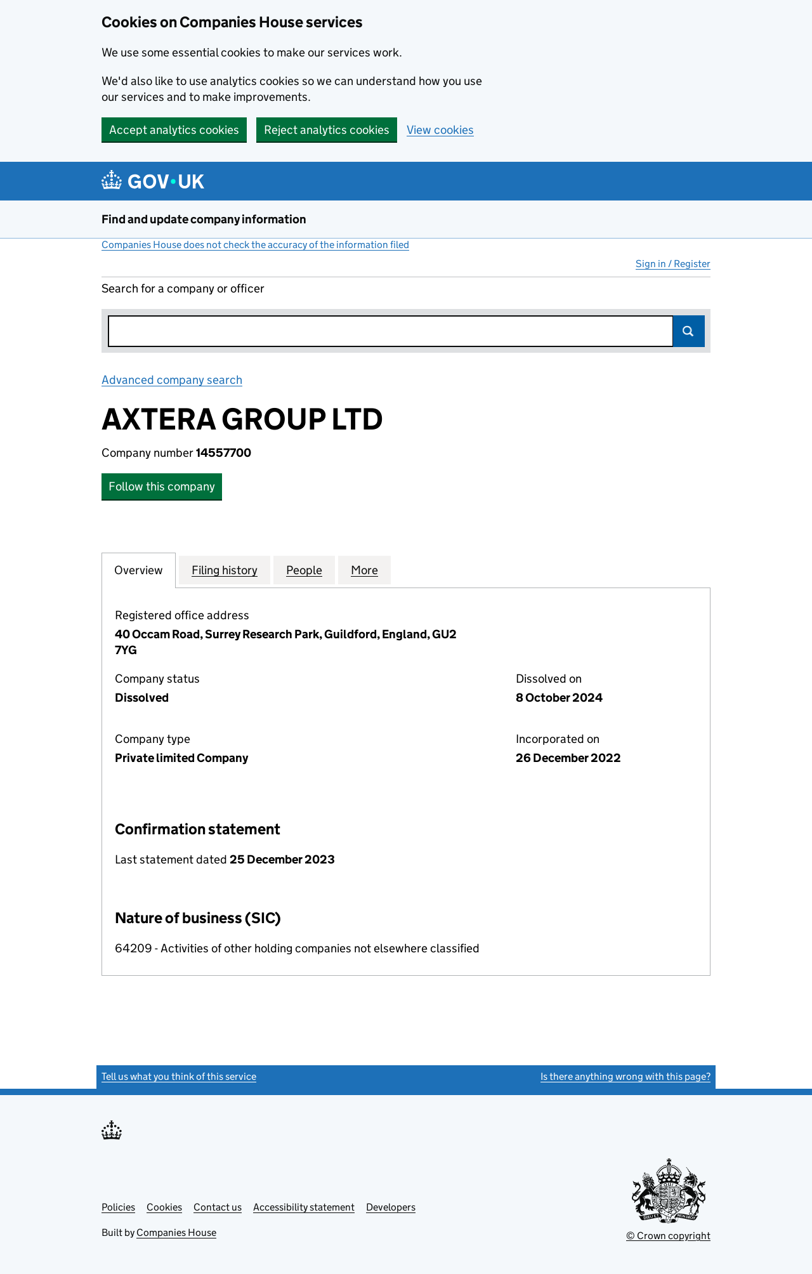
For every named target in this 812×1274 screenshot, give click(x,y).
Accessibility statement (304, 1207)
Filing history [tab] (225, 569)
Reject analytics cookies (327, 129)
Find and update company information (204, 219)
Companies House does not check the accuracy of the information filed (255, 245)
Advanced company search (172, 379)
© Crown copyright (668, 1236)
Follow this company (161, 486)
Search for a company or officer (183, 288)
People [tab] (304, 569)
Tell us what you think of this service (179, 1076)
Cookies (164, 1207)
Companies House (176, 1232)
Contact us (217, 1207)
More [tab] (364, 569)
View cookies (440, 130)
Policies (118, 1207)
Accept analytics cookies (174, 129)
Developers (391, 1207)
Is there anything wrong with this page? (625, 1076)
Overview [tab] (138, 569)
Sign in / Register (673, 264)
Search (689, 331)
